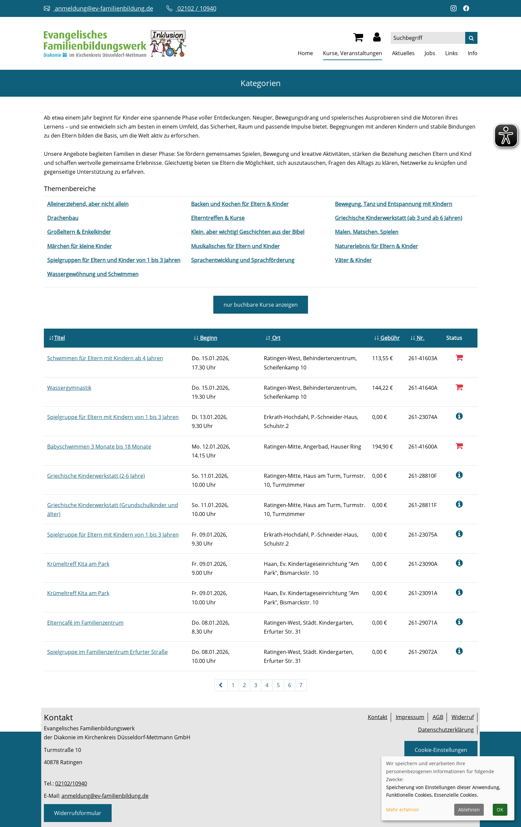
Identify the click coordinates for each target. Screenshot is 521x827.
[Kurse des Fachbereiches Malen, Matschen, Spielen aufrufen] (366, 232)
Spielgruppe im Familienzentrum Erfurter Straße (107, 652)
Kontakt (377, 717)
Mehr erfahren (402, 809)
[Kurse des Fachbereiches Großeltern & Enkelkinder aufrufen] (79, 232)
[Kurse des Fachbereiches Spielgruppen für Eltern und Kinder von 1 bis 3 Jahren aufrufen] (113, 260)
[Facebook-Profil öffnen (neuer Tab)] (467, 8)
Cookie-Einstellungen (441, 750)
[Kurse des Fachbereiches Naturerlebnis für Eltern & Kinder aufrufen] (376, 246)
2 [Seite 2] (244, 685)
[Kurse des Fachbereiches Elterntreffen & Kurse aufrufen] (218, 218)
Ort (272, 338)
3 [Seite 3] (255, 685)
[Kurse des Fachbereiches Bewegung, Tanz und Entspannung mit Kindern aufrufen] (393, 204)
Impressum (410, 717)
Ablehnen (469, 809)
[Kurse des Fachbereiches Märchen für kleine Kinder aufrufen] (79, 246)
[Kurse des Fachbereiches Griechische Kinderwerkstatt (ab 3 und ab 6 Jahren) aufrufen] (398, 218)
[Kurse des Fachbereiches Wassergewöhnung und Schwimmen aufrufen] (93, 274)
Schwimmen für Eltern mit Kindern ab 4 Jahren (105, 358)
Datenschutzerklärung (446, 729)
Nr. (417, 338)
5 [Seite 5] (278, 685)
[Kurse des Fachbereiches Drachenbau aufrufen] (62, 218)
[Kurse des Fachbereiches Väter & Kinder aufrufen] (353, 260)
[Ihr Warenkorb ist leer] (358, 39)
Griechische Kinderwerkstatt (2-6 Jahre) (96, 475)
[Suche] (471, 38)
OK (500, 809)
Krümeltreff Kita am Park (78, 564)
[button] (377, 39)
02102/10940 (71, 783)
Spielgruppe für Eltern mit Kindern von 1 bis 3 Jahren (113, 417)
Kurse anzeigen (261, 304)
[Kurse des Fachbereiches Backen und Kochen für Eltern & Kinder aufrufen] (240, 204)
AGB (438, 717)
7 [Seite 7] (300, 685)
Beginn (205, 338)
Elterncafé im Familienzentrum (85, 622)
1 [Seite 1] (233, 685)
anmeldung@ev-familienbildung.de (105, 795)
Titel (57, 338)
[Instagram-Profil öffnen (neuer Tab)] (455, 8)
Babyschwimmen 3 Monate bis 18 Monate (99, 446)
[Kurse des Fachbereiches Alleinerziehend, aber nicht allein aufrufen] (88, 204)
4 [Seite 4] (266, 685)
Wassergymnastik (69, 387)
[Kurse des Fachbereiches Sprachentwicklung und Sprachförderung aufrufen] (242, 260)
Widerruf (463, 717)
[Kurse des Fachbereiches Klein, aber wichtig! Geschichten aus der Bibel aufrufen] (247, 232)
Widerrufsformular (77, 813)
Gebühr (387, 338)
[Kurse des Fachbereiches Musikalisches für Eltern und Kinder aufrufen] (235, 246)
